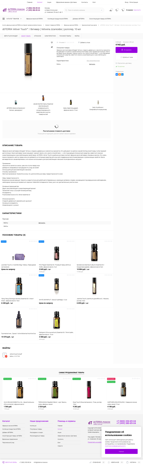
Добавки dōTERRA (7, 432)
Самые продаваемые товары (71, 373)
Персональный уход (8, 442)
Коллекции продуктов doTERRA (11, 429)
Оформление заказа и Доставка (66, 2)
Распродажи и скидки (36, 432)
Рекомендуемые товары (37, 436)
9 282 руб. (89, 408)
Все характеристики (93, 60)
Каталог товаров (12, 19)
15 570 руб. (18, 338)
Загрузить (92, 64)
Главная (29, 2)
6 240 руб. (18, 304)
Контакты (84, 2)
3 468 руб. (56, 338)
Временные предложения (10, 439)
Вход (126, 2)
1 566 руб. (20, 408)
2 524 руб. (54, 408)
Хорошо (121, 451)
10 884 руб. (94, 270)
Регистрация (134, 2)
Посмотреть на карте (94, 442)
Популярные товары (36, 429)
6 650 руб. (94, 304)
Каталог (40, 2)
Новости (60, 446)
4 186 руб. (123, 408)
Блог (94, 2)
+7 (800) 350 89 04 (25, 462)
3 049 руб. (56, 270)
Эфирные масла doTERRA (10, 425)
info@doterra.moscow (41, 462)
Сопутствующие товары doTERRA (12, 436)
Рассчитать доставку (124, 63)
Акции (49, 2)
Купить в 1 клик (126, 57)
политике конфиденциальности (115, 446)
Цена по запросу (18, 270)
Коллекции (33, 425)
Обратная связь (9, 462)
